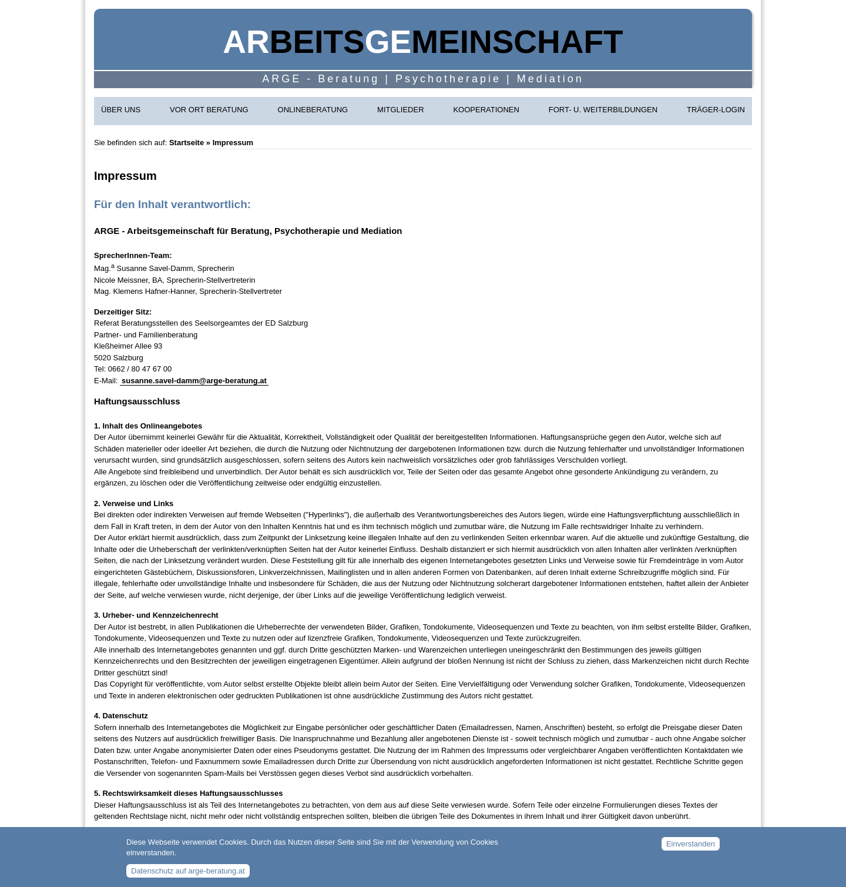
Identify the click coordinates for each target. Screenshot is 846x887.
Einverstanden (690, 848)
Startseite (186, 142)
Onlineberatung (313, 109)
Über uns (120, 109)
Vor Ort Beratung (209, 109)
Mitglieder (400, 109)
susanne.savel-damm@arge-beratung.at (194, 380)
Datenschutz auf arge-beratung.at (188, 875)
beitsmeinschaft (423, 42)
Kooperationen (486, 109)
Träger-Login (716, 109)
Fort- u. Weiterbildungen (603, 109)
